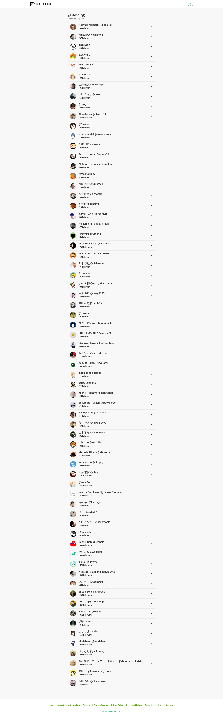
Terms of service (101, 705)
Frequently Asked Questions (68, 705)
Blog (51, 705)
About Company (166, 705)
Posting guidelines (134, 705)
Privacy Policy (117, 705)
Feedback (87, 705)
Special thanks (151, 705)
